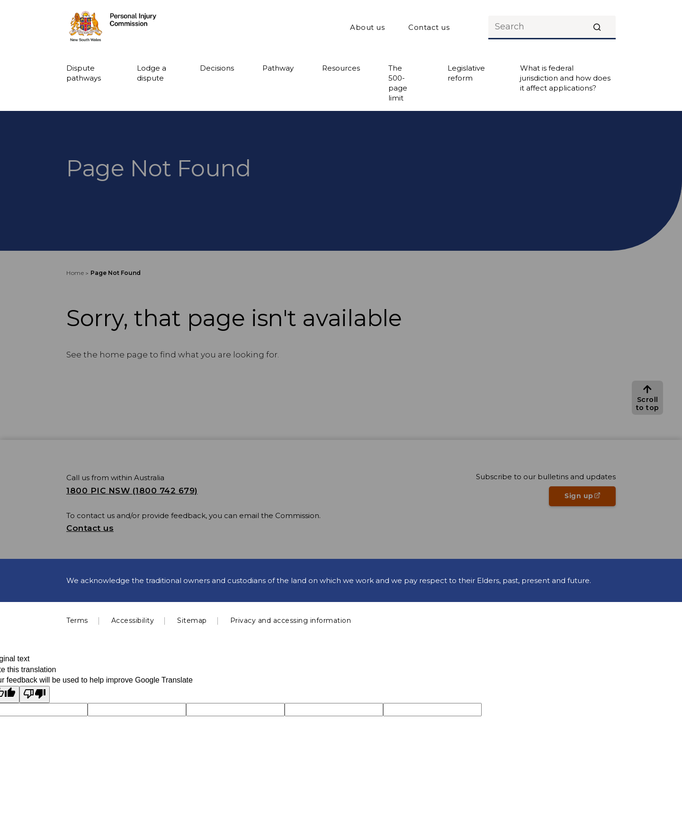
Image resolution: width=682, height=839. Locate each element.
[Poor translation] (34, 694)
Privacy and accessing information (290, 620)
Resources (341, 68)
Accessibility (132, 620)
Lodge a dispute (151, 73)
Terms (77, 620)
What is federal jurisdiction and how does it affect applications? (565, 78)
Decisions (217, 68)
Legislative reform (466, 73)
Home (75, 272)
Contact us (428, 27)
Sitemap (192, 620)
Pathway (278, 68)
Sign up (590, 498)
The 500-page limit (397, 83)
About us (367, 27)
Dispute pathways (83, 73)
